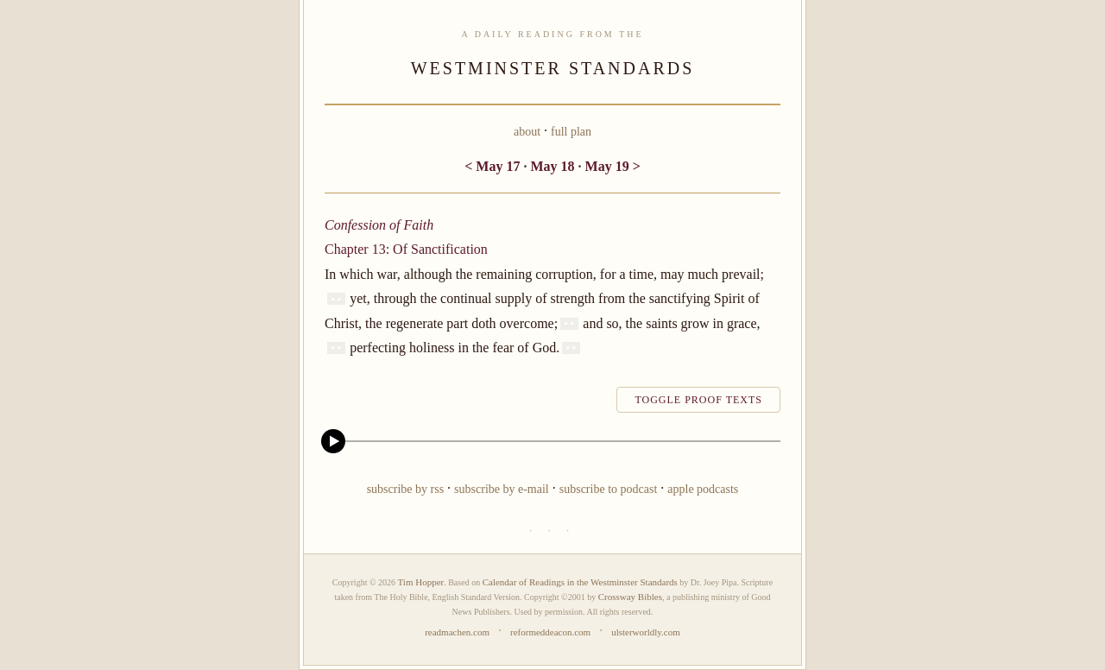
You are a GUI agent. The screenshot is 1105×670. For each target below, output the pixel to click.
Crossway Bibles (630, 596)
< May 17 (492, 166)
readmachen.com (457, 632)
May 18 (552, 166)
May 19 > (613, 166)
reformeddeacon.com (550, 632)
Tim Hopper (421, 582)
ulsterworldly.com (645, 632)
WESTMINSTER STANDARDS (553, 68)
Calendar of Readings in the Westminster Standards (580, 582)
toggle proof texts (698, 400)
